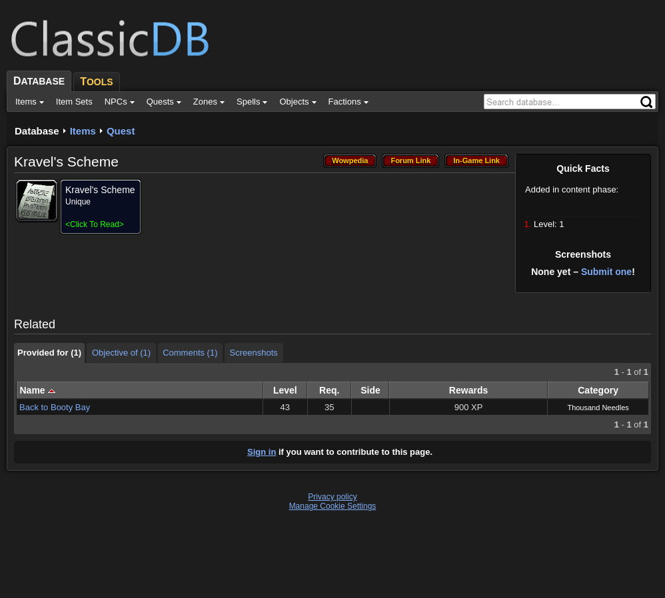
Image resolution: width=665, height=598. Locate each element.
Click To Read (94, 224)
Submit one (606, 271)
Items (83, 131)
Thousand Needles (597, 408)
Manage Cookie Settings (332, 506)
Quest (121, 131)
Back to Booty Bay (54, 407)
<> (94, 224)
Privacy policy (332, 496)
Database (37, 131)
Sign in (261, 452)
